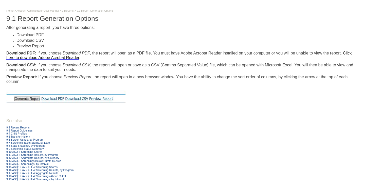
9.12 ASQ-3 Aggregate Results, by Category (32, 157)
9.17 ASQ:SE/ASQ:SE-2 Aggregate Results (32, 173)
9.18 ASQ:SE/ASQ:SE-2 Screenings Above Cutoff (36, 176)
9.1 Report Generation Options (95, 10)
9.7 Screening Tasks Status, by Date (28, 142)
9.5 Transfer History (18, 136)
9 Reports (68, 10)
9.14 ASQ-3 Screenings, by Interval (27, 163)
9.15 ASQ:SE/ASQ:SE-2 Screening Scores (32, 167)
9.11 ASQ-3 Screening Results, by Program (32, 154)
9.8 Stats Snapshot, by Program (25, 145)
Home (9, 10)
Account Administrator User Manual (37, 10)
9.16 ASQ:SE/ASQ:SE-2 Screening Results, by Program (40, 170)
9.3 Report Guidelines (19, 130)
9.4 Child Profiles (16, 133)
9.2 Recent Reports (18, 127)
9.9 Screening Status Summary (25, 148)
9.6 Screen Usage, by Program (24, 139)
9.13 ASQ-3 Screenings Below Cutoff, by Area (33, 160)
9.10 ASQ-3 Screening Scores (24, 151)
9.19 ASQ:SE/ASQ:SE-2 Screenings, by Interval (35, 179)
